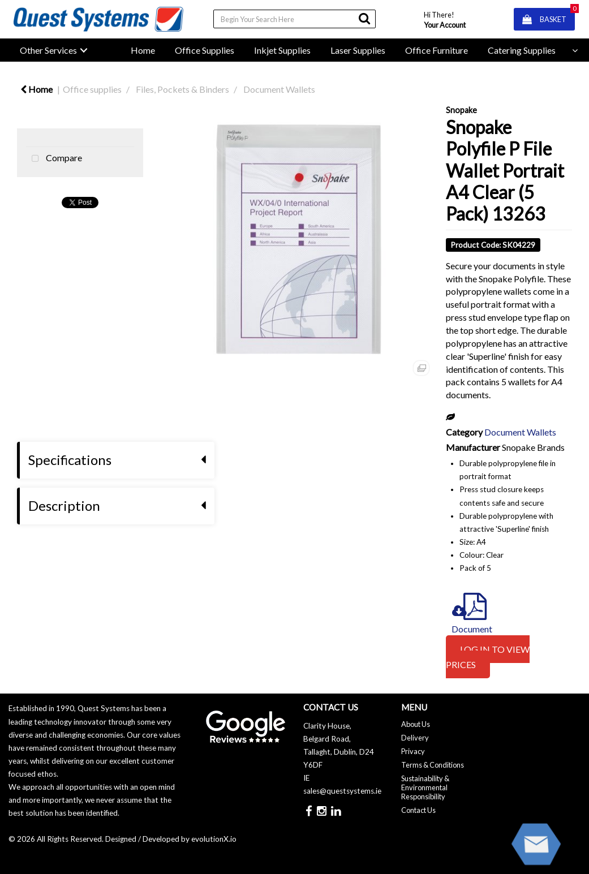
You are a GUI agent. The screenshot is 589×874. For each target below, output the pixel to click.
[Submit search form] (364, 18)
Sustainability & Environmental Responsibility (425, 787)
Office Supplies (204, 50)
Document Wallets (279, 89)
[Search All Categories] (294, 19)
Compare (54, 159)
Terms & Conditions (432, 764)
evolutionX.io (214, 838)
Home (143, 50)
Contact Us (418, 810)
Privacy (413, 751)
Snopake (461, 110)
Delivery (415, 737)
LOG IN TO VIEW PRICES (488, 657)
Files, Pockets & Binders (182, 89)
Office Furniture (436, 50)
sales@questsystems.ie (342, 790)
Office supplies (92, 89)
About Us (415, 724)
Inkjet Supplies (282, 50)
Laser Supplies (357, 50)
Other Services (48, 50)
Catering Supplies (522, 50)
